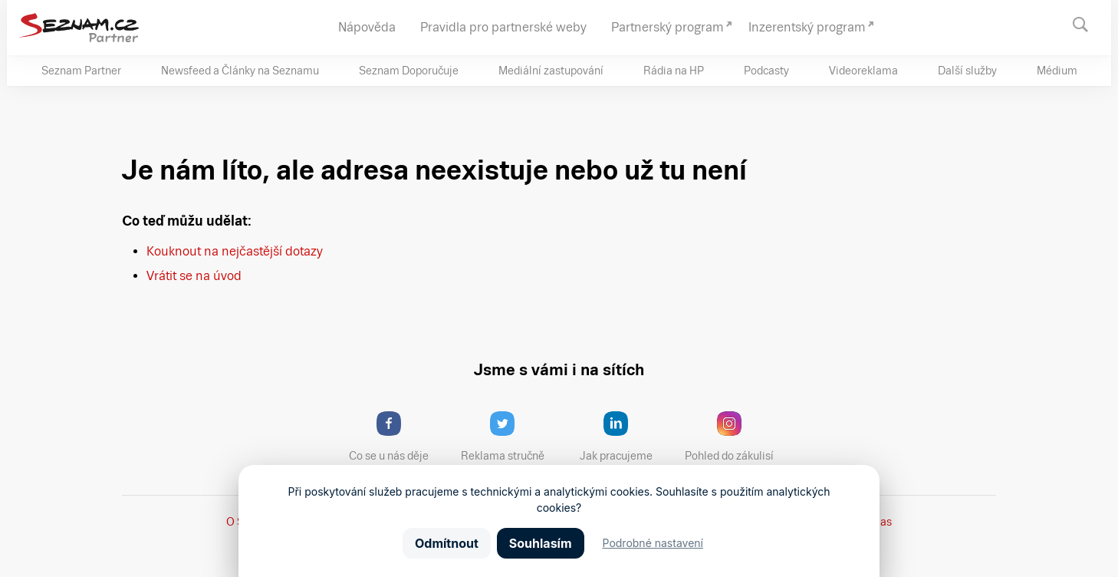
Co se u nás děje (396, 436)
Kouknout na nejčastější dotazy (234, 251)
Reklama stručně (509, 436)
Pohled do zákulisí (734, 436)
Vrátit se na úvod (194, 276)
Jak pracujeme (626, 436)
